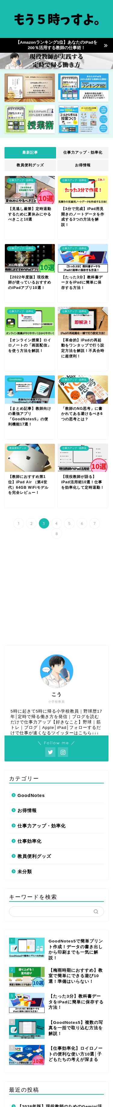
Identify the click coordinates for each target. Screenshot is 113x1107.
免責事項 (71, 1092)
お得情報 (83, 165)
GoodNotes (31, 699)
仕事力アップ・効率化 (82, 152)
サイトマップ (45, 1092)
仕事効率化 (29, 745)
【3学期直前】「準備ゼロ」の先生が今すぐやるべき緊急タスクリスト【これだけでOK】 (59, 1057)
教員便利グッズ (30, 165)
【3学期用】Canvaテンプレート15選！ (57, 1034)
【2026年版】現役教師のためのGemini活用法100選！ (59, 1015)
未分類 (24, 776)
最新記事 (30, 152)
